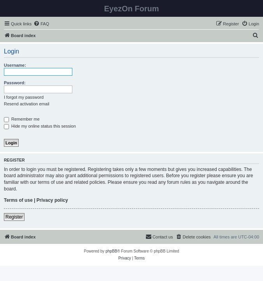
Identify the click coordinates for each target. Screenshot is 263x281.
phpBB (111, 251)
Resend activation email (26, 103)
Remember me (22, 119)
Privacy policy (52, 200)
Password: (15, 82)
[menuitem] (41, 23)
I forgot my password (24, 97)
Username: (15, 65)
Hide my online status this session (40, 126)
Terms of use (18, 200)
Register (14, 217)
